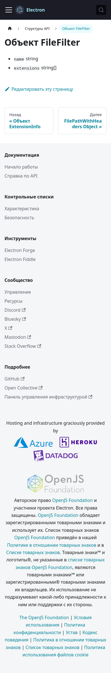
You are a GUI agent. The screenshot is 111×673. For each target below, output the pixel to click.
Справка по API (21, 176)
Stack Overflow (22, 346)
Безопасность (19, 217)
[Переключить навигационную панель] (8, 10)
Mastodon (17, 337)
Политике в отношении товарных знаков (51, 545)
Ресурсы (13, 301)
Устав (72, 632)
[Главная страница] (9, 28)
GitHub (14, 379)
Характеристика (21, 208)
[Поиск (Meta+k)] (101, 10)
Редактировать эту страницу (38, 89)
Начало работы (21, 167)
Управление (17, 292)
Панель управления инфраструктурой (48, 397)
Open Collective (23, 388)
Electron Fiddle (20, 259)
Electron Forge (19, 250)
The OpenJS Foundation (44, 617)
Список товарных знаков (53, 647)
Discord (15, 310)
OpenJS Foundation (72, 500)
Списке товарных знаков (33, 552)
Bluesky (15, 319)
